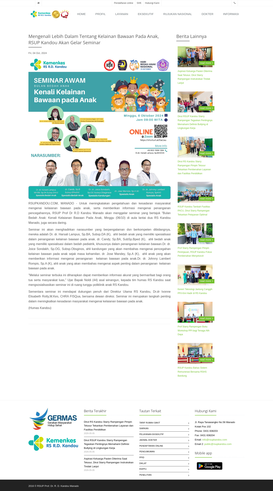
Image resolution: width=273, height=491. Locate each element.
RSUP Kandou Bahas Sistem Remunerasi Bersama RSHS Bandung (192, 371)
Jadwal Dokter (148, 440)
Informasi (231, 14)
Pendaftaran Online (151, 446)
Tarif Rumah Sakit (149, 423)
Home (81, 14)
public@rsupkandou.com (217, 444)
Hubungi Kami (152, 3)
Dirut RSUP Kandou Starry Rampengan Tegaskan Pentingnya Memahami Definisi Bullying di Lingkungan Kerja (106, 444)
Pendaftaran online (123, 3)
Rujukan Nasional (177, 14)
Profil (100, 14)
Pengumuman (147, 451)
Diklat (143, 463)
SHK (139, 3)
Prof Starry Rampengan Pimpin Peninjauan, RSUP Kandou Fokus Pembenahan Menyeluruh (195, 252)
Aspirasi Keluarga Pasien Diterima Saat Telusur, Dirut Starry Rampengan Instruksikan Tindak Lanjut (109, 462)
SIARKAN (143, 428)
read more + (206, 62)
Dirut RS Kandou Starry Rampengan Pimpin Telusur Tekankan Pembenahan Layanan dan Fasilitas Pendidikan (108, 425)
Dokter (207, 14)
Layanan (121, 14)
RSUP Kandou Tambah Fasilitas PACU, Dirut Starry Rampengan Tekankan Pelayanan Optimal (194, 210)
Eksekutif (146, 14)
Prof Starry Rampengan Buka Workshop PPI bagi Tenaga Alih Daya (193, 330)
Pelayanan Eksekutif (151, 434)
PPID (141, 457)
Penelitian (145, 475)
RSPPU (143, 469)
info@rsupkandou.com (214, 439)
